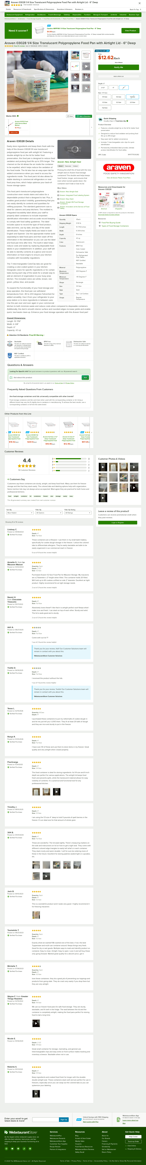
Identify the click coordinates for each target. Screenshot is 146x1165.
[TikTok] (24, 1148)
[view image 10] (113, 487)
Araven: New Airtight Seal (69, 162)
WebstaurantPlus (56, 1136)
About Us (105, 1136)
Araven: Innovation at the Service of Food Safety (74, 207)
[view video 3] (56, 792)
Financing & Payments (109, 1144)
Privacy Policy (70, 383)
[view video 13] (103, 498)
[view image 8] (134, 477)
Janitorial (113, 15)
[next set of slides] (91, 432)
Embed (75, 166)
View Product (130, 31)
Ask (85, 378)
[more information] (127, 121)
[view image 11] (124, 487)
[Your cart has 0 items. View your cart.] (137, 8)
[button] (75, 55)
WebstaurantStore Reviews (84, 1149)
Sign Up (64, 1120)
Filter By (38, 509)
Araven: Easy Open (67, 199)
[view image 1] (36, 792)
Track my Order (133, 1141)
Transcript (68, 166)
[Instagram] (6, 1148)
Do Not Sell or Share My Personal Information (125, 1161)
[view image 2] (113, 467)
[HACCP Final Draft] (118, 201)
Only (100, 54)
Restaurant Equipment (15, 15)
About (61, 166)
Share (70, 116)
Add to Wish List (119, 76)
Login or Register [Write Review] (118, 523)
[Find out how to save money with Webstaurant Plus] (49, 25)
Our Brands (106, 1138)
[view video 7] (46, 876)
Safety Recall (79, 1152)
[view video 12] (134, 487)
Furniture (87, 15)
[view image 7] (124, 477)
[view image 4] (67, 865)
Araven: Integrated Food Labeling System (74, 195)
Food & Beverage (54, 15)
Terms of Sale (65, 1161)
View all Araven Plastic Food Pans (118, 178)
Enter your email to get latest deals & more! (16, 1119)
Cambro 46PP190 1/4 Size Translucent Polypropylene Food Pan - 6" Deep (74, 28)
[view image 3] (124, 467)
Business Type (134, 15)
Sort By (9, 509)
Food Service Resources (84, 1147)
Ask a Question (84, 116)
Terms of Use (59, 383)
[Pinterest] (30, 1148)
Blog (76, 1136)
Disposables (77, 15)
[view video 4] (134, 467)
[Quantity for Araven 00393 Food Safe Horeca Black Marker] (7, 132)
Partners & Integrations (58, 1149)
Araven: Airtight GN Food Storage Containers (72, 203)
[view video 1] (103, 467)
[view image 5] (103, 477)
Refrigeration (30, 15)
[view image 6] (113, 477)
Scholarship (106, 1147)
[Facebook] (18, 1148)
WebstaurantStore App (58, 1141)
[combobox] (70, 8)
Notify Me (118, 67)
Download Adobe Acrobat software (109, 214)
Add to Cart (14, 132)
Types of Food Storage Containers (120, 226)
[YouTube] (12, 1148)
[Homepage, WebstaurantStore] (24, 8)
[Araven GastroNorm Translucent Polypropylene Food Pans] (104, 201)
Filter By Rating (69, 509)
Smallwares (41, 15)
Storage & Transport (100, 15)
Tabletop (67, 15)
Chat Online (130, 1146)
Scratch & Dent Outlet (83, 1138)
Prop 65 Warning (36, 335)
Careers (104, 1141)
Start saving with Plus (90, 1122)
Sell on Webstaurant (109, 1149)
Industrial (123, 15)
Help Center (133, 1137)
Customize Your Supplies (58, 1144)
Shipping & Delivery (133, 1149)
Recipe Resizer (55, 1147)
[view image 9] (103, 487)
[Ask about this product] (49, 377)
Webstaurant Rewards (57, 1138)
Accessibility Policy (101, 1161)
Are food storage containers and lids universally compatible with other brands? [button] (42, 396)
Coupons (78, 1144)
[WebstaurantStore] (23, 1132)
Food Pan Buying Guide (118, 223)
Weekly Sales (79, 1141)
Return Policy (106, 1152)
